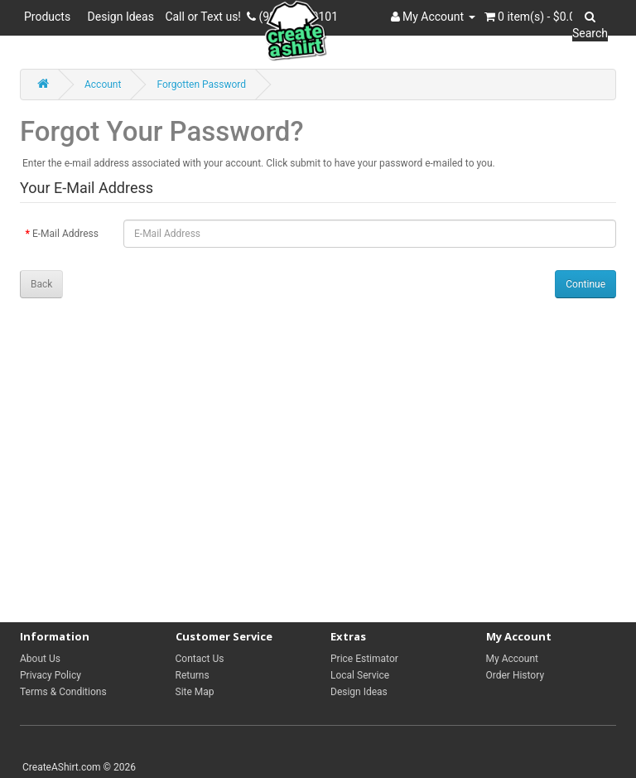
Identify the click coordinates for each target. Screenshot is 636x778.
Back (41, 284)
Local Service (359, 675)
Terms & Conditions (63, 692)
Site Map (195, 692)
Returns (193, 675)
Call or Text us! (206, 16)
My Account (512, 658)
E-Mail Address (65, 233)
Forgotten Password (201, 84)
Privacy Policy (50, 675)
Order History (515, 675)
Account (102, 84)
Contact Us (200, 658)
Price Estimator (364, 658)
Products (50, 16)
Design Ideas (121, 16)
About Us (40, 658)
